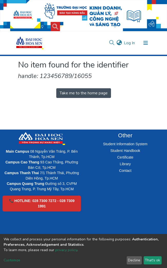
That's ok (152, 260)
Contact (125, 171)
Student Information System (125, 144)
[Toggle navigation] (145, 43)
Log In (129, 43)
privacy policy (66, 250)
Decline (134, 260)
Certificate (125, 157)
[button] (119, 43)
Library (125, 164)
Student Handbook (125, 151)
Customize (12, 260)
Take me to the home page (84, 93)
